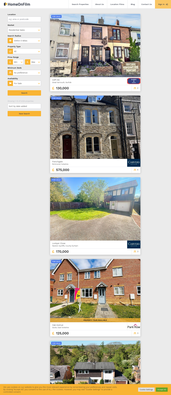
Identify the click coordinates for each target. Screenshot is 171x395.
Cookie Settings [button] (146, 390)
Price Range (13, 57)
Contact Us (146, 4)
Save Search (24, 114)
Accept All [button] (162, 390)
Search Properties (80, 4)
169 (159, 360)
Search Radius (14, 36)
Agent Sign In (80, 380)
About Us (99, 4)
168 (154, 360)
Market (11, 25)
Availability (13, 78)
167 (149, 360)
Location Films (117, 4)
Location (12, 14)
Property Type (14, 46)
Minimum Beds (15, 68)
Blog (133, 4)
